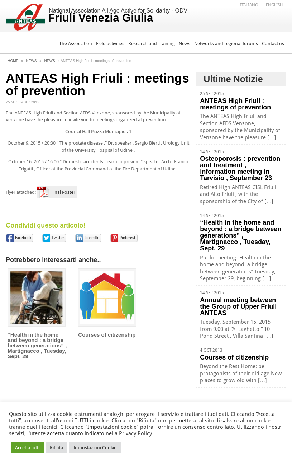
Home (13, 61)
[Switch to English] (274, 4)
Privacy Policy (135, 433)
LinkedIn (92, 237)
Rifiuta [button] (56, 447)
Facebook (23, 237)
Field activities (110, 43)
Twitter (58, 237)
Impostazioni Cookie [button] (94, 447)
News (184, 43)
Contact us (273, 43)
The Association (75, 43)
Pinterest (127, 237)
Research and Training (151, 43)
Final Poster (63, 192)
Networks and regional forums (226, 43)
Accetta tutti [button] (27, 447)
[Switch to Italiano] (249, 4)
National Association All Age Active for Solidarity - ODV (117, 16)
